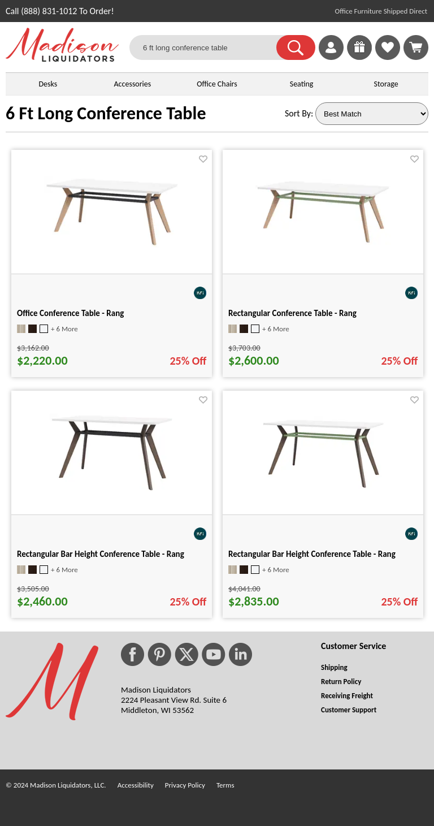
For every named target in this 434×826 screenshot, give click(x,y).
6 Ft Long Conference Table (106, 113)
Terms (225, 785)
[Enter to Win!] (359, 56)
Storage (386, 84)
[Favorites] (387, 56)
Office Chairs (217, 84)
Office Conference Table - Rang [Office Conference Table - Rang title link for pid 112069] (70, 313)
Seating (302, 84)
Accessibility (136, 785)
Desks (47, 84)
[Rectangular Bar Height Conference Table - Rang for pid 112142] (323, 486)
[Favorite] (203, 159)
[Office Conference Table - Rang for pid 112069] (112, 244)
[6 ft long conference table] (209, 47)
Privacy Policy (185, 785)
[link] (415, 47)
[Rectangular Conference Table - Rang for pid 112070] (323, 241)
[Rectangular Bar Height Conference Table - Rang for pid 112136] (112, 489)
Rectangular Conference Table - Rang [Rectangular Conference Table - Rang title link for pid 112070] (292, 313)
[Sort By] (371, 113)
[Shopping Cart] (415, 47)
